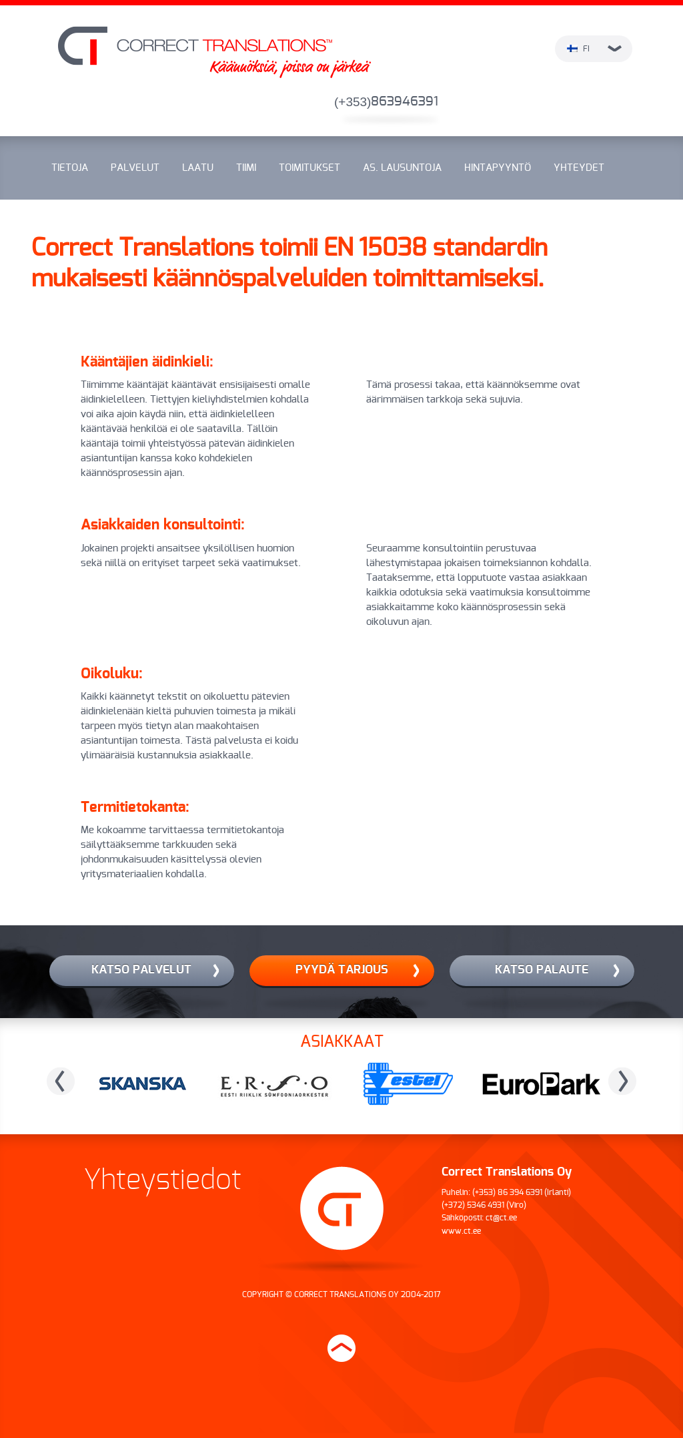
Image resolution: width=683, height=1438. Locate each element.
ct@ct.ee (501, 1218)
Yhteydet (579, 168)
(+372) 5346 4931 (473, 1205)
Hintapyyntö (497, 168)
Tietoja (69, 168)
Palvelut (135, 168)
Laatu (197, 168)
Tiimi (246, 168)
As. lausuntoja (402, 168)
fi (594, 49)
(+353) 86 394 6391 (507, 1192)
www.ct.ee (461, 1231)
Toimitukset (309, 168)
